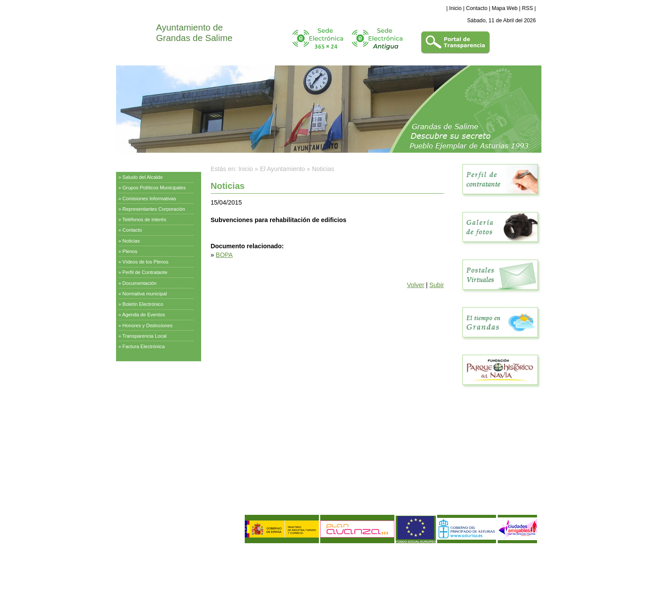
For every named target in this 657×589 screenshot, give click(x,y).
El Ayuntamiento (138, 164)
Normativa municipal (145, 293)
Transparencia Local (144, 336)
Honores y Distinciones (148, 325)
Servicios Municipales (144, 373)
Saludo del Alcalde (143, 177)
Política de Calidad (162, 564)
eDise (530, 552)
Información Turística (143, 394)
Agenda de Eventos (143, 314)
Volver (415, 284)
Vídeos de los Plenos (146, 261)
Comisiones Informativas (149, 198)
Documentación (140, 283)
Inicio (455, 8)
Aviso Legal (133, 557)
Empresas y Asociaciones (148, 416)
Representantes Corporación (154, 209)
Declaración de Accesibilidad (183, 572)
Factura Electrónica (144, 346)
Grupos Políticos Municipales (154, 187)
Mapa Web (504, 8)
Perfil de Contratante (145, 272)
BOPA (224, 254)
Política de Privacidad (173, 557)
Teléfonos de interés (144, 219)
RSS (527, 8)
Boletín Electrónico (143, 304)
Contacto (476, 8)
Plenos (130, 251)
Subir (436, 284)
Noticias (131, 240)
